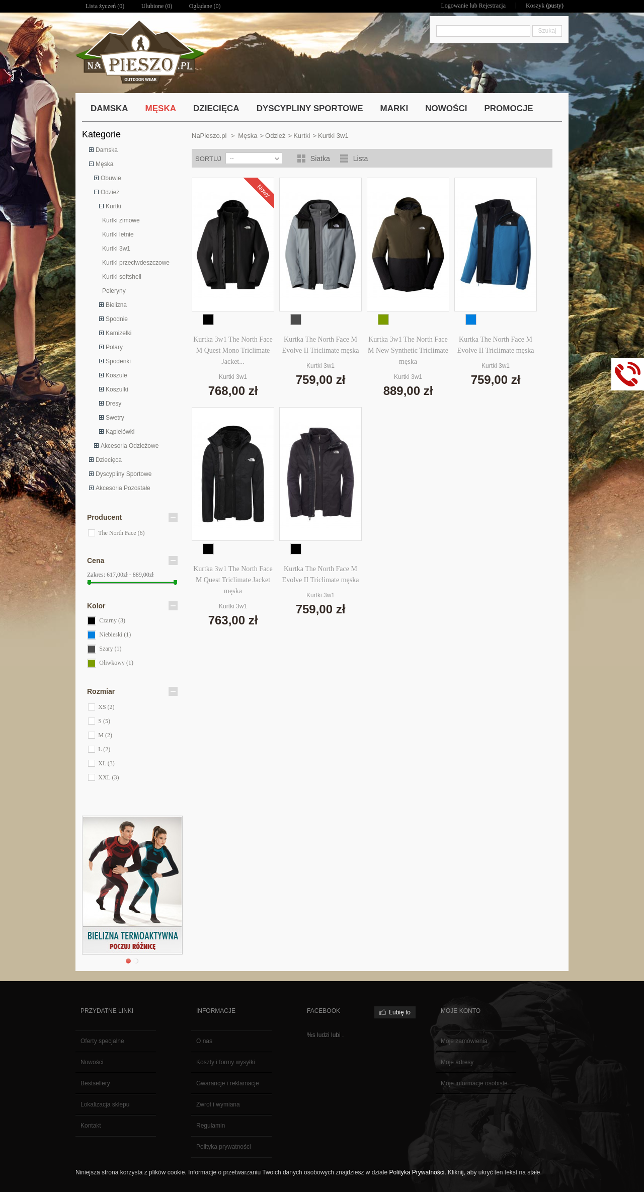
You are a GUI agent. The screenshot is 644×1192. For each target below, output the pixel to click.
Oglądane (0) (205, 6)
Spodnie (117, 319)
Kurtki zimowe (121, 220)
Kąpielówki (120, 431)
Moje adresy (457, 1062)
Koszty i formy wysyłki (225, 1062)
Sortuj (208, 159)
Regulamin (210, 1125)
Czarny (112, 620)
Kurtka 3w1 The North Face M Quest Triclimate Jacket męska (233, 580)
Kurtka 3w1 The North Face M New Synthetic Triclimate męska (408, 350)
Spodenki (118, 361)
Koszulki (117, 389)
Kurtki (113, 206)
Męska (104, 164)
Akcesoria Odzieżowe (129, 445)
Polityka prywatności (223, 1146)
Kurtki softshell (121, 276)
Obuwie (111, 178)
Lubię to (400, 1012)
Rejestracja (492, 6)
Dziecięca (109, 459)
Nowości (91, 1062)
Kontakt (90, 1125)
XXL (108, 777)
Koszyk (535, 5)
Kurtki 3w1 (116, 248)
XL (106, 763)
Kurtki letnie (118, 234)
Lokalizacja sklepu (104, 1104)
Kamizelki (118, 333)
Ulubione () (157, 6)
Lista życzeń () (105, 6)
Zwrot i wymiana (218, 1104)
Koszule (116, 375)
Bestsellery (95, 1083)
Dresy (113, 403)
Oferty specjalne (102, 1041)
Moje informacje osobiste (474, 1083)
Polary (114, 347)
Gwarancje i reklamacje (227, 1083)
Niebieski (115, 634)
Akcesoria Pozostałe (123, 488)
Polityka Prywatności (416, 1172)
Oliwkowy (116, 662)
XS (106, 706)
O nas (204, 1041)
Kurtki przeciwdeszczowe (136, 262)
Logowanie (455, 6)
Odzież (110, 192)
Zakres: (96, 574)
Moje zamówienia (464, 1041)
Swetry (115, 417)
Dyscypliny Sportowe (123, 474)
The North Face (121, 532)
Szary (110, 648)
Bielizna (116, 304)
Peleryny (114, 290)
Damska (107, 149)
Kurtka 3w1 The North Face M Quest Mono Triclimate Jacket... (233, 350)
